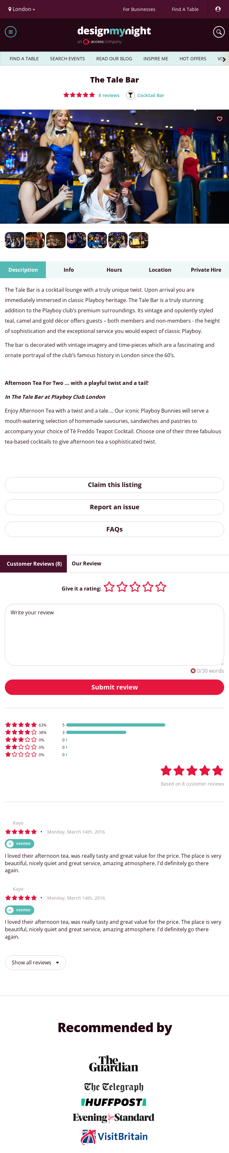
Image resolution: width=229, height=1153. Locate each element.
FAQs (114, 529)
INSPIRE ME (155, 58)
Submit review (114, 687)
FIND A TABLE (24, 58)
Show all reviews (35, 962)
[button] (91, 95)
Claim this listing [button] (114, 484)
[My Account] (217, 9)
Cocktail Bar (150, 95)
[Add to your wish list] (219, 119)
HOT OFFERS (193, 58)
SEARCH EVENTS (67, 58)
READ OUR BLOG (114, 58)
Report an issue (115, 507)
